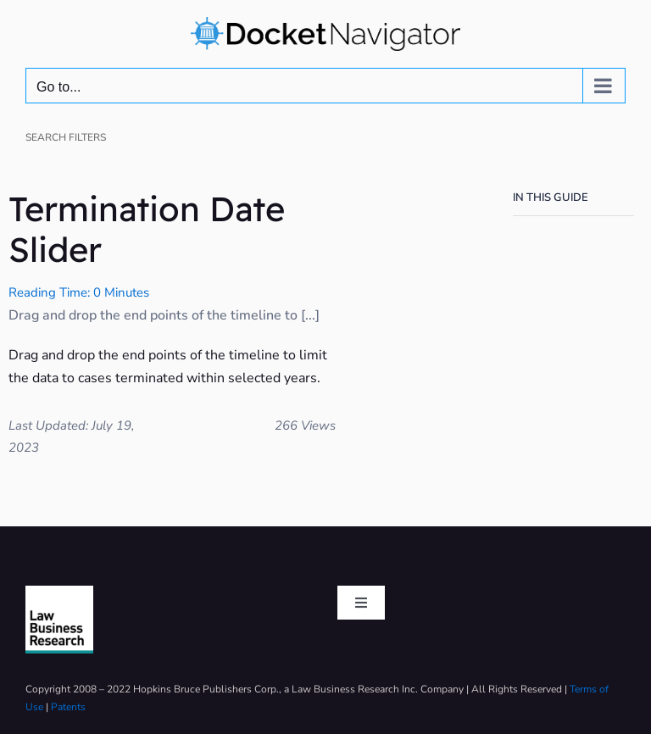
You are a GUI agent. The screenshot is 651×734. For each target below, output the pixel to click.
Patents (68, 707)
